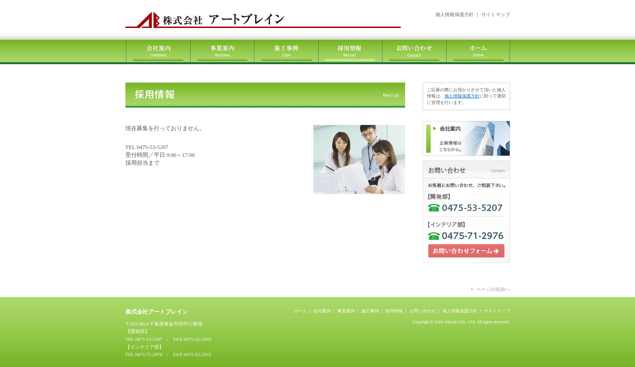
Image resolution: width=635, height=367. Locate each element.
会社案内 (322, 310)
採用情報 (394, 310)
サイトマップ (495, 14)
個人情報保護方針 (454, 14)
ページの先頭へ (493, 289)
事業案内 (346, 310)
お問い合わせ (422, 310)
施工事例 (370, 310)
